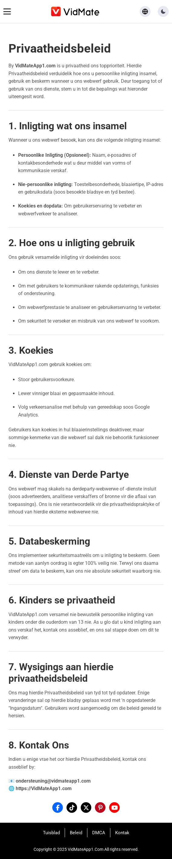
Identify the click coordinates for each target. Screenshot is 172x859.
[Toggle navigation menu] (7, 11)
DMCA (98, 832)
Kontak (122, 832)
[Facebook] (57, 807)
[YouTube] (114, 807)
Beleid (76, 832)
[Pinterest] (100, 807)
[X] (86, 807)
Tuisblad (51, 832)
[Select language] (145, 11)
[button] (163, 11)
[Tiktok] (72, 807)
